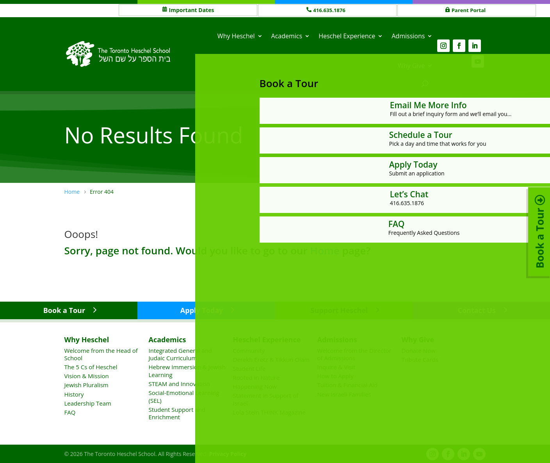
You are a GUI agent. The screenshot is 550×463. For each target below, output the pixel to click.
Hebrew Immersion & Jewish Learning (187, 370)
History (74, 393)
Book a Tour (64, 310)
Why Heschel (236, 35)
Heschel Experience (347, 35)
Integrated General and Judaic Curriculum (180, 353)
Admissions (408, 35)
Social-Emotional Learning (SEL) (184, 396)
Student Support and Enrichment (177, 413)
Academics (287, 35)
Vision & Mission (86, 375)
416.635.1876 (330, 10)
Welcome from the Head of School (101, 353)
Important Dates (191, 10)
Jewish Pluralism (86, 384)
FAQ (70, 412)
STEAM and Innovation (179, 383)
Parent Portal (470, 10)
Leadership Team (87, 403)
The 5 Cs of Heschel (90, 366)
